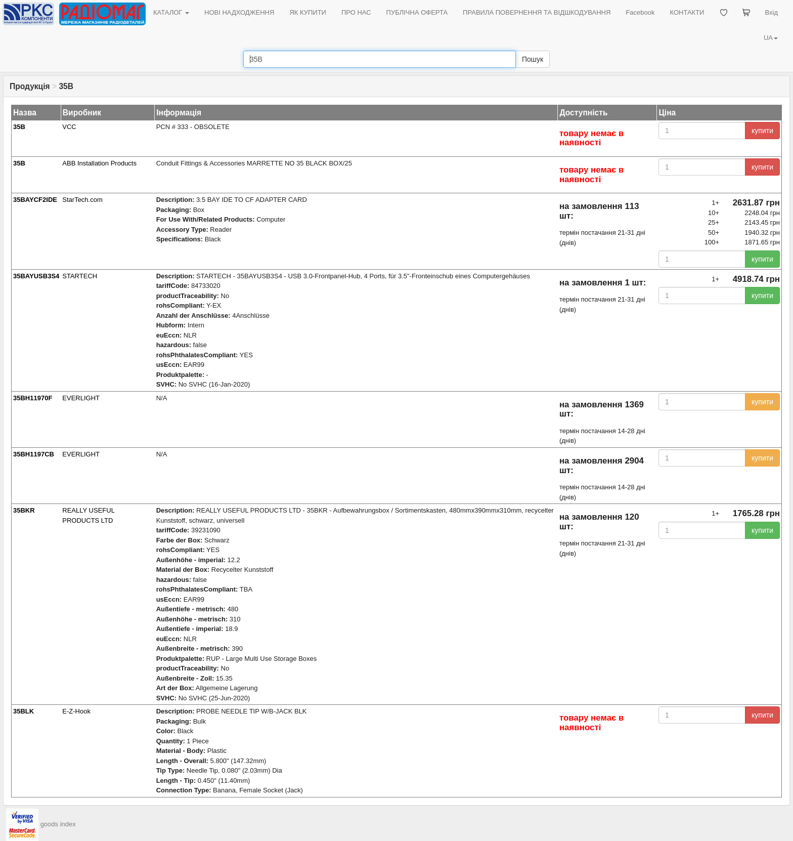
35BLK (23, 711)
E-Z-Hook (76, 711)
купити (762, 131)
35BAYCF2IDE (35, 199)
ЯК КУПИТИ (307, 12)
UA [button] (771, 37)
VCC (69, 127)
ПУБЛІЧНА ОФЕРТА (417, 12)
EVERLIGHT (81, 398)
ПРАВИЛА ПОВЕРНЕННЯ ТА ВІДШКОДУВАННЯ (536, 12)
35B (19, 127)
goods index (58, 824)
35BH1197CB (33, 454)
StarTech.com (82, 199)
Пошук (532, 59)
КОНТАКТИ (687, 12)
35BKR (24, 510)
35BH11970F (32, 398)
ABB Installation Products (99, 163)
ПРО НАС (356, 12)
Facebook (640, 12)
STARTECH (79, 276)
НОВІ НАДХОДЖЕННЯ (239, 12)
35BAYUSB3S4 (36, 276)
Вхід (771, 12)
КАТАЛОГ (171, 12)
